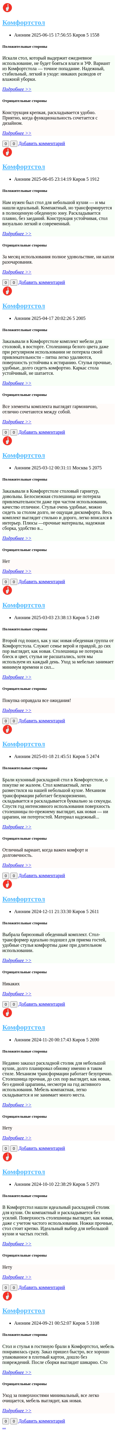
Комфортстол (23, 22)
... (4, 1426)
